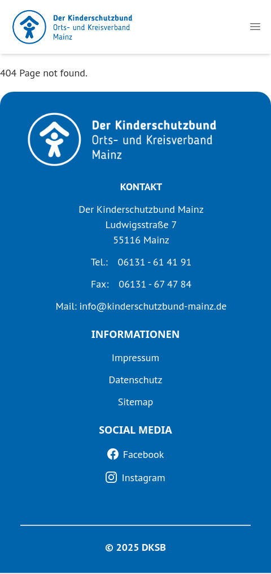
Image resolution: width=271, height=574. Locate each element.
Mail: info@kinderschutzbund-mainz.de (140, 305)
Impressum (135, 357)
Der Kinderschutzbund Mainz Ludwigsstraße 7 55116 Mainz (140, 224)
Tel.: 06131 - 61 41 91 (141, 261)
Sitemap (136, 401)
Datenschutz (136, 379)
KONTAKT (141, 186)
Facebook (143, 454)
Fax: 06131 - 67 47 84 (141, 283)
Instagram (143, 477)
